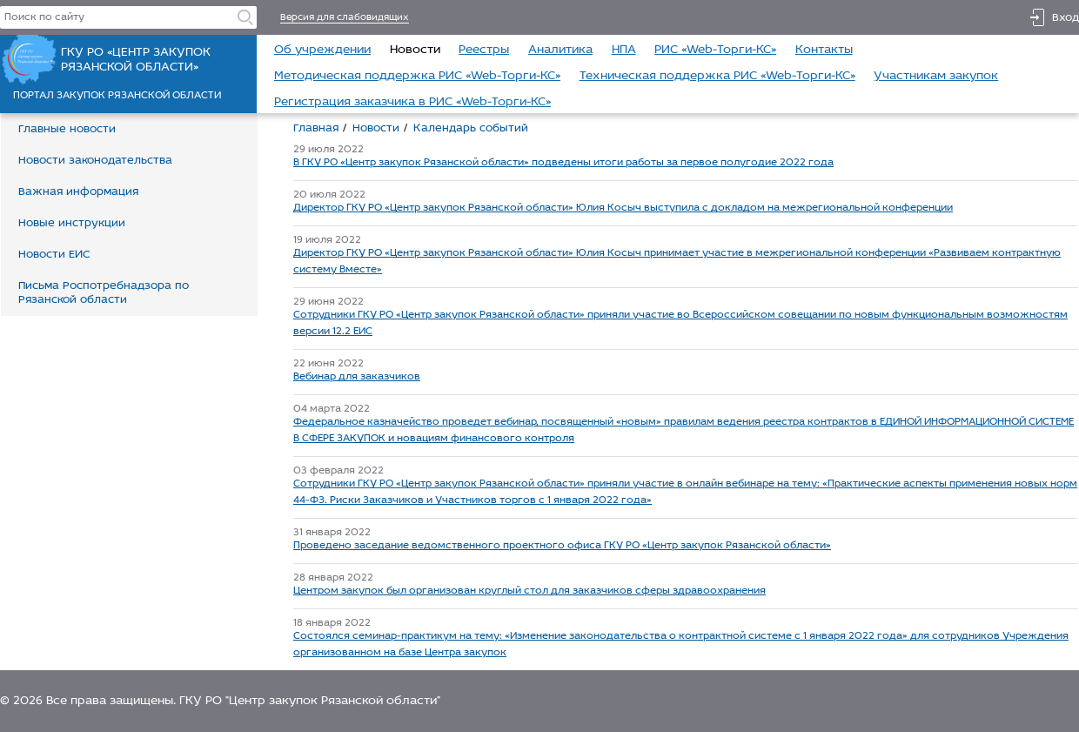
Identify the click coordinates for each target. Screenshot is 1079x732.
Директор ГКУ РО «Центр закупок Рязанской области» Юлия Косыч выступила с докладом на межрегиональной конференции (623, 208)
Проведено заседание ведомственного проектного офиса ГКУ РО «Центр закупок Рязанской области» (562, 546)
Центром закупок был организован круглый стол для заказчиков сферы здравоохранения (529, 591)
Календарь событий (470, 128)
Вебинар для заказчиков (356, 377)
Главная (315, 128)
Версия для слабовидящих (344, 18)
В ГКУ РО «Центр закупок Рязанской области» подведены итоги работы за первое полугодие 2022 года (563, 163)
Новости (375, 128)
